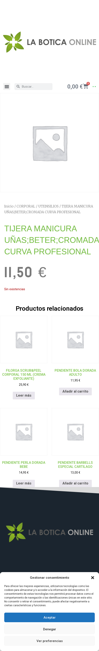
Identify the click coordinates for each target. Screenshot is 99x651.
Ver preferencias (50, 641)
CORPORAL (26, 206)
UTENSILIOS (48, 206)
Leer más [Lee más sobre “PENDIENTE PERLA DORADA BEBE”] (23, 483)
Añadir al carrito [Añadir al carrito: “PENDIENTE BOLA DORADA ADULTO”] (75, 391)
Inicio (9, 206)
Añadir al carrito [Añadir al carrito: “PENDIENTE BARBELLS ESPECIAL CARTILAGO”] (75, 483)
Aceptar (50, 617)
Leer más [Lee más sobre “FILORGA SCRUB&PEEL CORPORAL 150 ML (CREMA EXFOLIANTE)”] (23, 395)
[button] (93, 578)
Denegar (49, 629)
